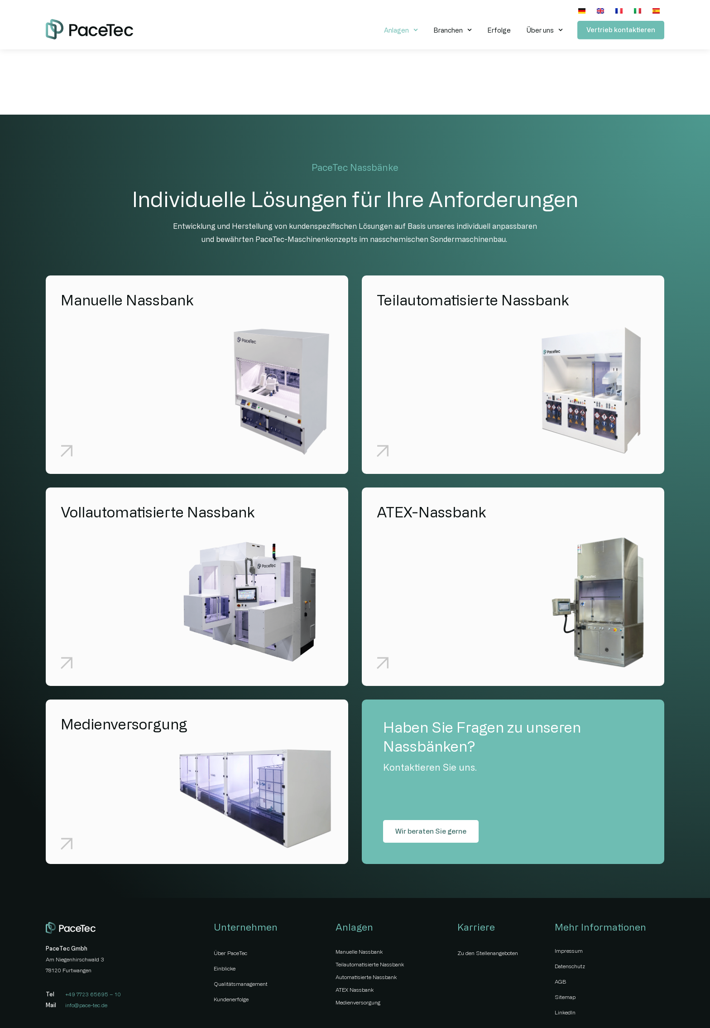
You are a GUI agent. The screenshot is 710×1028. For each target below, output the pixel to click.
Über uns (544, 30)
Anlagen (401, 30)
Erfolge (499, 30)
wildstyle (653, 1005)
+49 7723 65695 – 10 (93, 930)
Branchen (452, 30)
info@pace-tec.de (86, 941)
